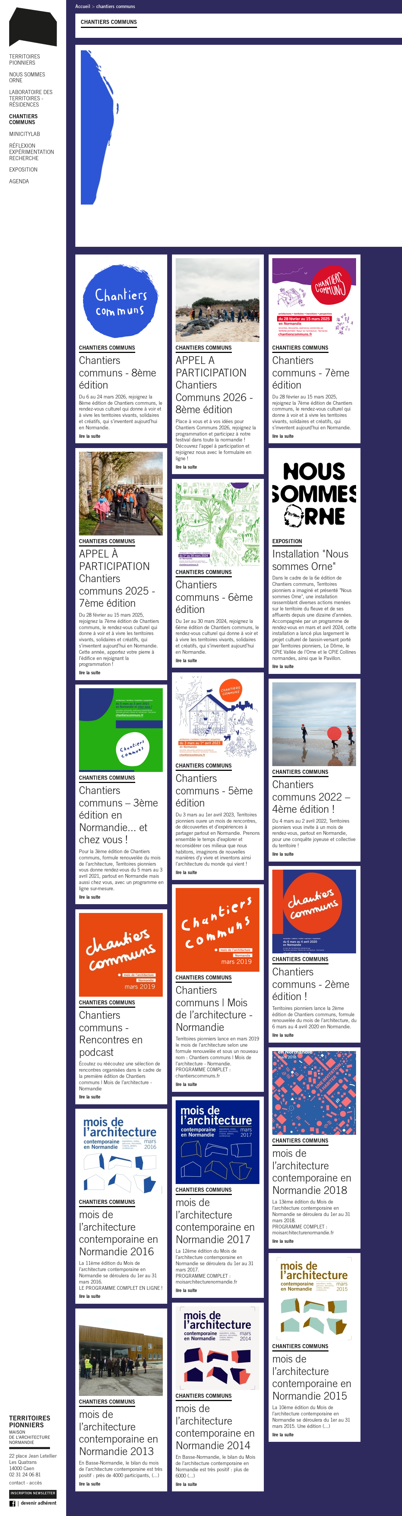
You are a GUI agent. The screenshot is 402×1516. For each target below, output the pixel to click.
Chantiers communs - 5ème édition (214, 792)
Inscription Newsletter (33, 1493)
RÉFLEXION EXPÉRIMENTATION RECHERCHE (31, 153)
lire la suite (89, 436)
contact (17, 1483)
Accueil (82, 7)
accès (35, 1483)
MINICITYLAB (24, 134)
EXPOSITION (23, 170)
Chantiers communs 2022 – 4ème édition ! (311, 798)
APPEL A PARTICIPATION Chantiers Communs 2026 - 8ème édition (214, 386)
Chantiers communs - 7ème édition (310, 374)
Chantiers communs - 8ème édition (117, 374)
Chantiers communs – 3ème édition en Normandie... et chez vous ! (118, 816)
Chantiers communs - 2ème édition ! (310, 985)
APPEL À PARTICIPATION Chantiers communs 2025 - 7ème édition (117, 580)
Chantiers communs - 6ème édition (214, 598)
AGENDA (19, 182)
